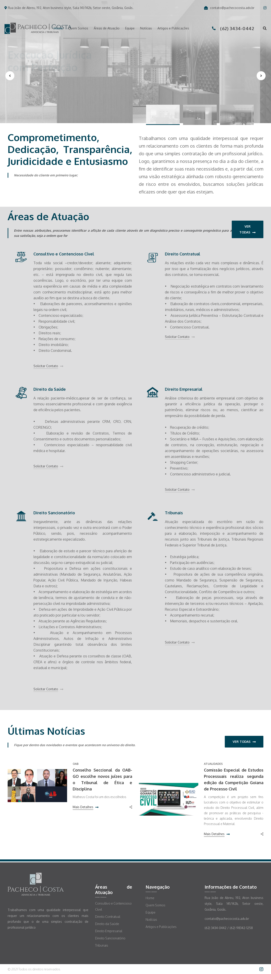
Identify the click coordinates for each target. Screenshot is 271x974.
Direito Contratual (182, 253)
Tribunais (174, 512)
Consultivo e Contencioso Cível (63, 253)
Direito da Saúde (49, 389)
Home (58, 28)
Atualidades (213, 763)
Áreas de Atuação (107, 28)
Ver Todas (247, 229)
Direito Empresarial (184, 389)
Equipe (130, 28)
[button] (163, 115)
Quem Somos (78, 28)
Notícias (146, 28)
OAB (76, 763)
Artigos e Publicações (173, 28)
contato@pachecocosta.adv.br (229, 8)
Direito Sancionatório (54, 512)
